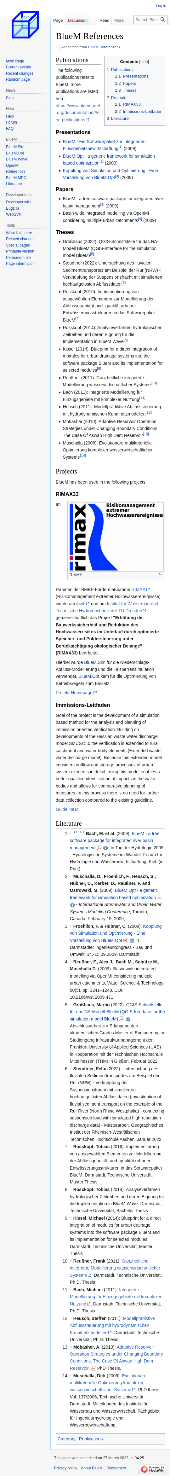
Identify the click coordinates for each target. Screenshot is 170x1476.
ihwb (80, 603)
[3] (117, 176)
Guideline (65, 809)
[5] (92, 254)
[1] (120, 147)
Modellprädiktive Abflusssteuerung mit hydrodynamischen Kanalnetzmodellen (112, 1325)
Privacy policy (65, 1468)
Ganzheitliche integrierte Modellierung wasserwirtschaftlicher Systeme (115, 1268)
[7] (77, 318)
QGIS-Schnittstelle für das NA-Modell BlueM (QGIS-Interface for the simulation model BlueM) (117, 1011)
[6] (124, 283)
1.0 (75, 832)
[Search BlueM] (150, 19)
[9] (99, 369)
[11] (142, 398)
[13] (146, 434)
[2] (101, 162)
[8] (126, 340)
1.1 (82, 832)
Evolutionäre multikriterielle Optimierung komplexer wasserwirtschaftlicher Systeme (108, 1382)
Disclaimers (116, 1468)
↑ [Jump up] (71, 876)
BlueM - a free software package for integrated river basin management (115, 840)
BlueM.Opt (88, 676)
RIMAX (138, 589)
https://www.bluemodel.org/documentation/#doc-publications (78, 112)
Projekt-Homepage (74, 692)
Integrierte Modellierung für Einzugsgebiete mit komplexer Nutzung (116, 1296)
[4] (140, 219)
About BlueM (92, 1468)
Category (67, 1438)
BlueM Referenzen (103, 47)
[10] (154, 383)
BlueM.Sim (94, 662)
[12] (148, 412)
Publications (91, 1438)
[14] (83, 455)
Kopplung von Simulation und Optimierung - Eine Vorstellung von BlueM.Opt (116, 933)
